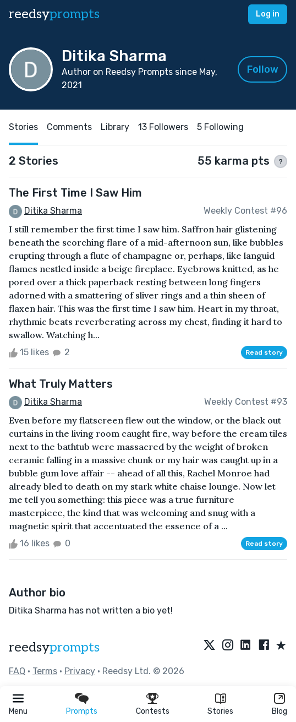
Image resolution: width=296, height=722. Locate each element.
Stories (220, 711)
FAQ (17, 671)
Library (115, 127)
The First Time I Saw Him (75, 192)
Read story (264, 352)
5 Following (220, 127)
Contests (152, 711)
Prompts (81, 711)
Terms (44, 671)
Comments (69, 127)
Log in (267, 14)
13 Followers (163, 127)
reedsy (54, 647)
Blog (279, 711)
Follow (262, 69)
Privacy (79, 671)
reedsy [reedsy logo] (54, 14)
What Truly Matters (61, 383)
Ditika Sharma (53, 210)
